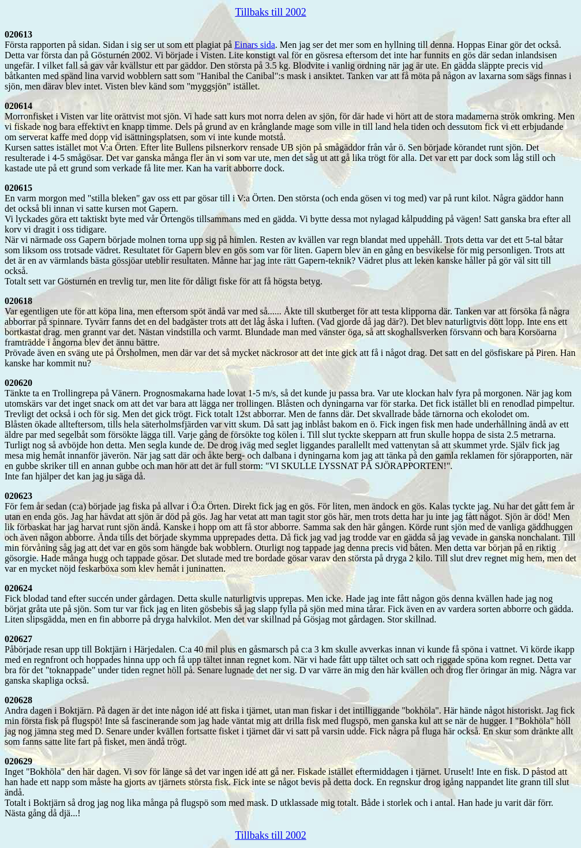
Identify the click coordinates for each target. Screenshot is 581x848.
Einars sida (254, 45)
